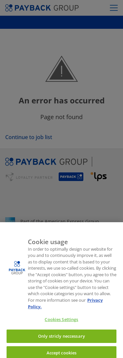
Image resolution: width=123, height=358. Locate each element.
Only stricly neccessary (61, 338)
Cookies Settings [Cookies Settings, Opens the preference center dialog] (61, 321)
